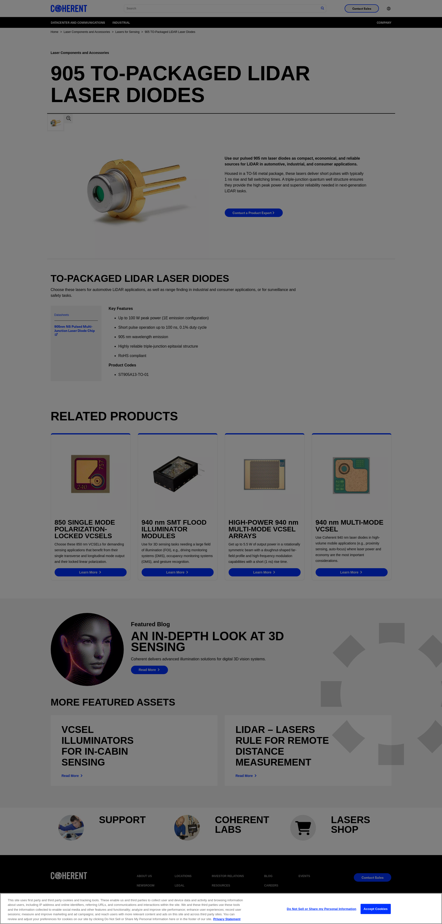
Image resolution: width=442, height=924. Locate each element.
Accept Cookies (376, 913)
